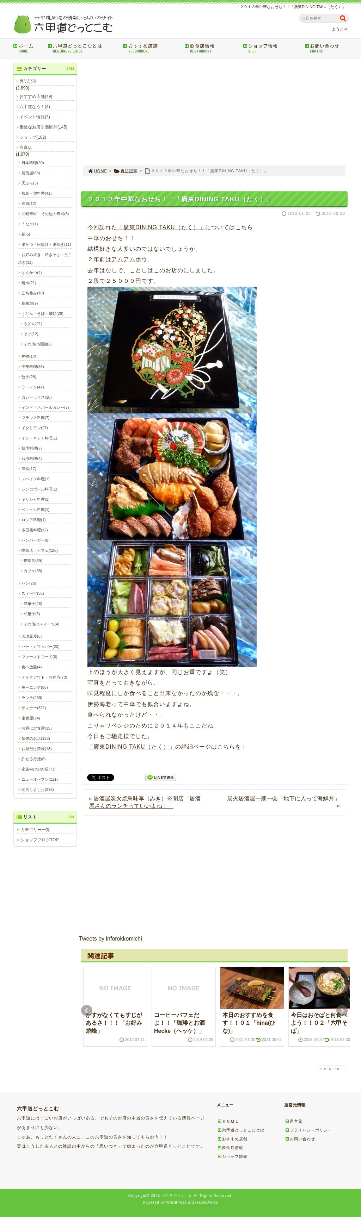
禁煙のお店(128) (36, 738)
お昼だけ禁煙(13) (37, 749)
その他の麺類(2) (37, 344)
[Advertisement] (214, 112)
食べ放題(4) (32, 667)
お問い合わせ (328, 48)
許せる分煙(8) (33, 759)
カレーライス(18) (37, 397)
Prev (86, 1010)
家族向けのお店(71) (39, 769)
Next (342, 1010)
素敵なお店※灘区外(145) (43, 127)
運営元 (293, 1121)
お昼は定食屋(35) (37, 728)
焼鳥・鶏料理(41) (37, 193)
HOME (97, 171)
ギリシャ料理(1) (35, 499)
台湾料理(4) (32, 458)
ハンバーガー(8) (35, 540)
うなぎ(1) (30, 224)
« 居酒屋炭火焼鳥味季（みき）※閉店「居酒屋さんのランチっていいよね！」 (145, 802)
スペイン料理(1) (35, 479)
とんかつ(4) (32, 272)
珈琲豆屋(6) (32, 636)
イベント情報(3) (34, 116)
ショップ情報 (271, 48)
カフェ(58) (33, 571)
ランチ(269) (32, 697)
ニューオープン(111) (40, 779)
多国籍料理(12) (35, 530)
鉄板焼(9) (30, 303)
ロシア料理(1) (33, 520)
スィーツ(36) (33, 593)
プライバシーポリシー (308, 1130)
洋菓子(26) (33, 603)
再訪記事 (125, 171)
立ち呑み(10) (33, 293)
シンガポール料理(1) (39, 489)
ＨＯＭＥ (228, 1121)
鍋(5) (26, 234)
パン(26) (29, 583)
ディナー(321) (34, 708)
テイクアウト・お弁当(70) (44, 677)
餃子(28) (29, 377)
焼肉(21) (29, 283)
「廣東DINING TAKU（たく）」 (161, 227)
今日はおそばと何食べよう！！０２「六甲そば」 (319, 1023)
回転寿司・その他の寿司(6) (45, 214)
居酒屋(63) (31, 173)
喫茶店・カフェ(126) (40, 550)
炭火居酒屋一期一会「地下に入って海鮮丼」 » (283, 802)
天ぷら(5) (30, 183)
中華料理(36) (33, 366)
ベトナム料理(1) (35, 509)
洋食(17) (29, 469)
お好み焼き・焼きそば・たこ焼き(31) (45, 258)
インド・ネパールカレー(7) (45, 407)
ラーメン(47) (33, 387)
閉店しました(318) (38, 789)
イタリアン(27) (35, 428)
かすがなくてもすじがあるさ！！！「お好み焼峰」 (114, 1023)
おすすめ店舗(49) (35, 96)
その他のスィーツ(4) (41, 624)
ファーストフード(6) (39, 657)
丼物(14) (29, 356)
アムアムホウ (129, 259)
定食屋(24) (31, 718)
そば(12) (31, 334)
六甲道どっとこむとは (83, 48)
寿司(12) (29, 203)
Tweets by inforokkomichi (110, 939)
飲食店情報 (211, 48)
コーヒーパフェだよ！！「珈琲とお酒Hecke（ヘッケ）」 (179, 1023)
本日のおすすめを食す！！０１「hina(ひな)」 (248, 1023)
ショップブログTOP (39, 839)
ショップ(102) (32, 137)
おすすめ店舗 (151, 48)
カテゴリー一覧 (35, 829)
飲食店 (25, 147)
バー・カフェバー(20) (41, 646)
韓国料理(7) (32, 448)
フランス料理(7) (35, 418)
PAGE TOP (330, 1069)
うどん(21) (33, 324)
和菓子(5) (32, 614)
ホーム (28, 48)
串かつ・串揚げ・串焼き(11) (46, 244)
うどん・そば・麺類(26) (42, 313)
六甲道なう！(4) (34, 106)
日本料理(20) (33, 163)
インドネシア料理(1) (39, 438)
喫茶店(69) (33, 560)
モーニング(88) (35, 687)
